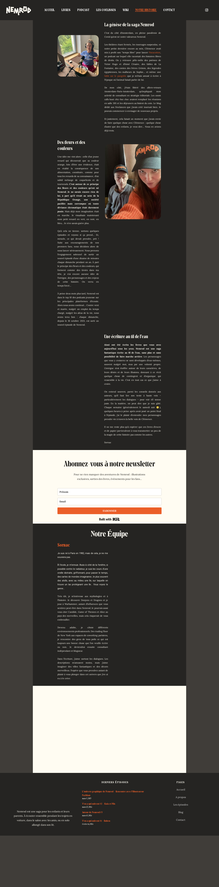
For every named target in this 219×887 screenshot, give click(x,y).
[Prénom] (109, 492)
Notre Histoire (145, 10)
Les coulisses (106, 10)
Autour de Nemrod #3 (92, 812)
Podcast (83, 10)
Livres (65, 10)
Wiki (126, 10)
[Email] (109, 501)
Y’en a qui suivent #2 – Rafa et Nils (98, 803)
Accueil (49, 10)
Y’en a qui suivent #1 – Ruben (96, 820)
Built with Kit (109, 519)
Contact (169, 10)
